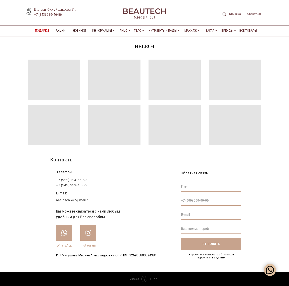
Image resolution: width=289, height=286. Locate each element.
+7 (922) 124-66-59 (71, 180)
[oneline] (211, 229)
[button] (254, 14)
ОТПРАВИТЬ (211, 244)
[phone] (211, 201)
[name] (211, 187)
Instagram (88, 245)
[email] (211, 215)
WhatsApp (64, 245)
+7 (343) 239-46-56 (48, 15)
